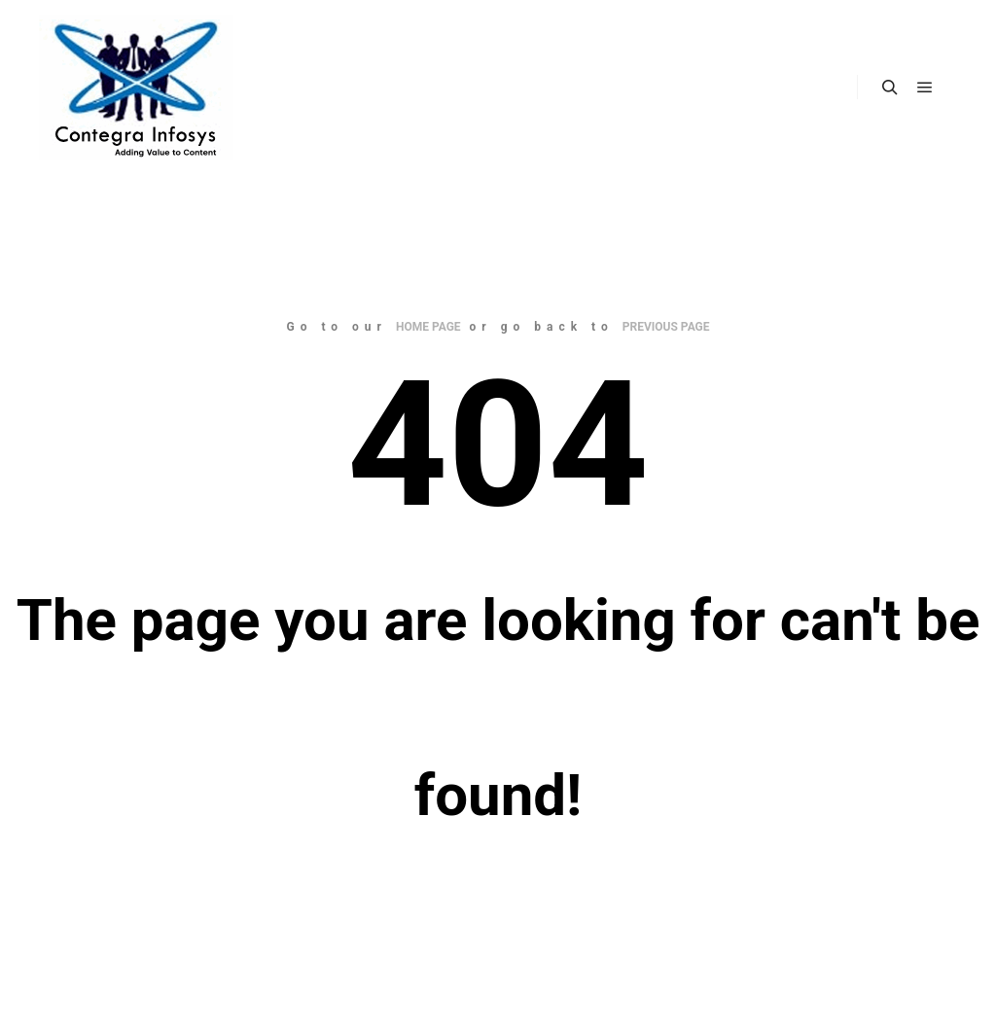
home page (428, 327)
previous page (666, 327)
